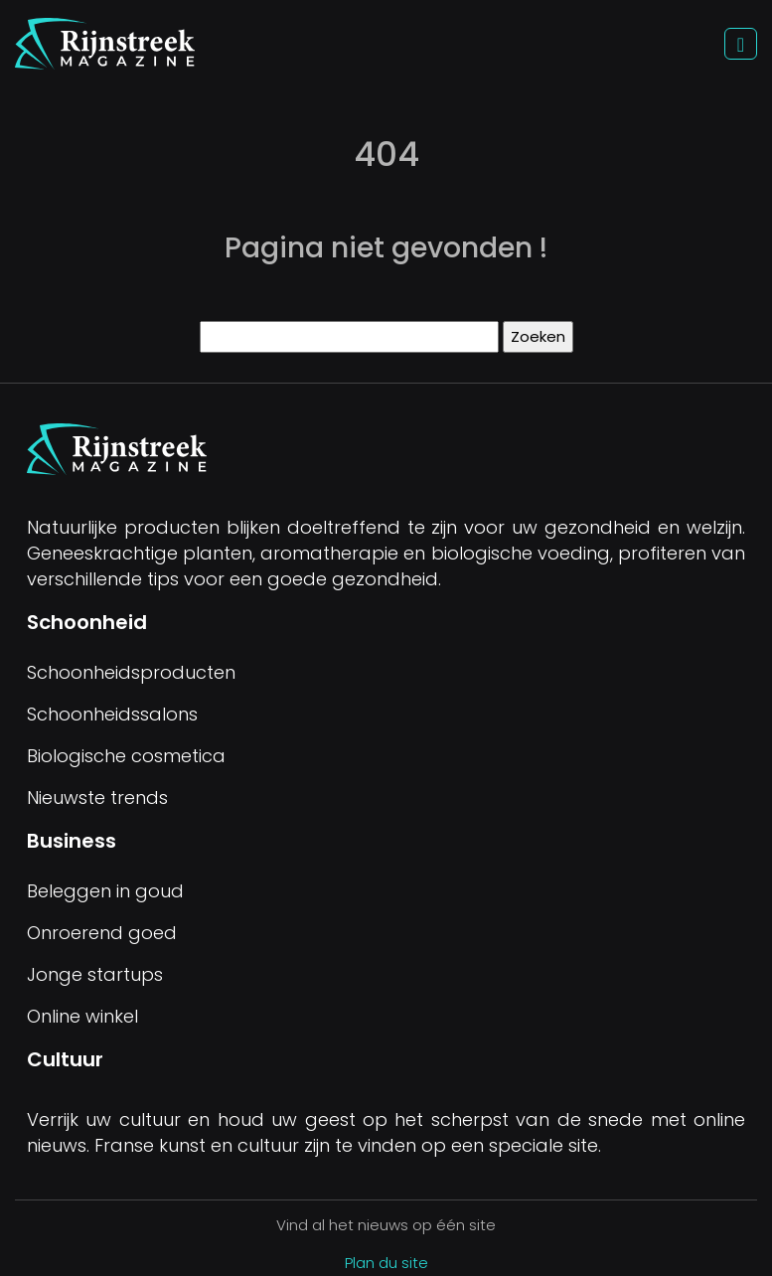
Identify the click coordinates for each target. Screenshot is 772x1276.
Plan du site (386, 1262)
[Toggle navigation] (740, 44)
